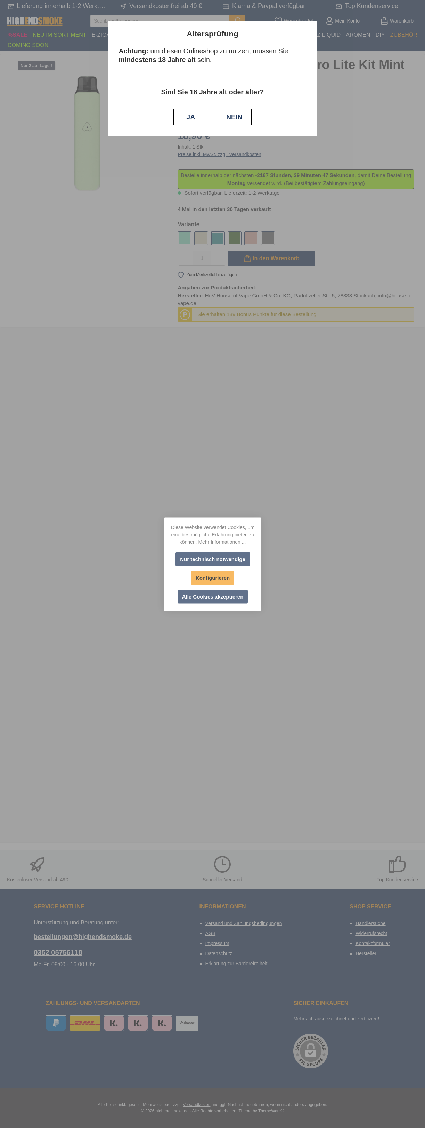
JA (190, 117)
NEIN (234, 117)
